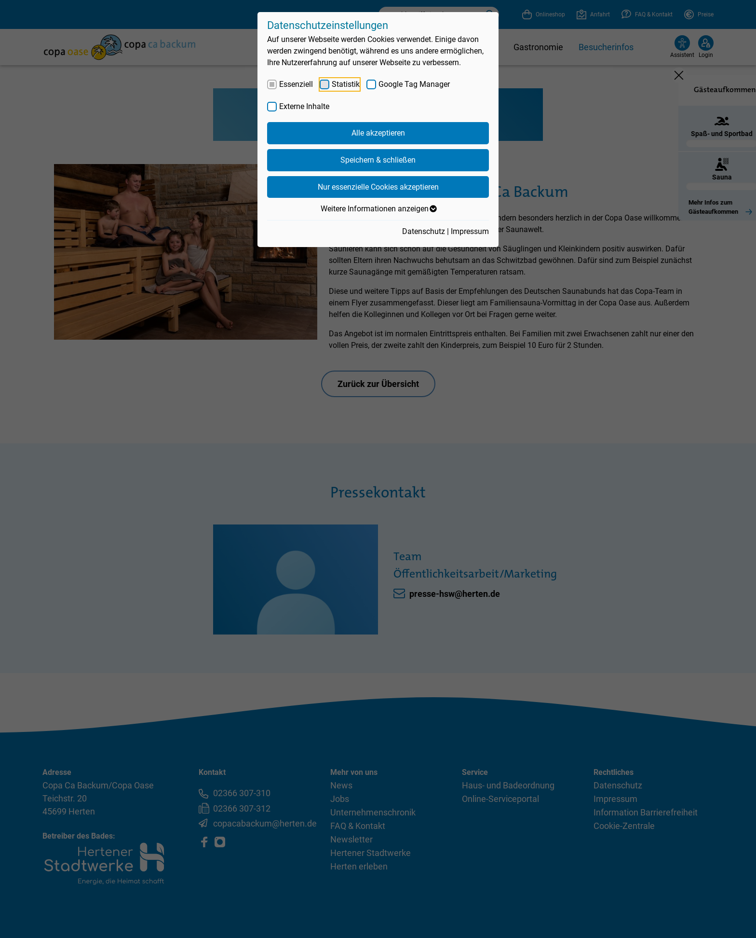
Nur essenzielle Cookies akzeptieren (378, 187)
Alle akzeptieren (378, 133)
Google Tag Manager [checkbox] (414, 84)
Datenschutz (423, 231)
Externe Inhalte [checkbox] (304, 106)
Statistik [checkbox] (346, 84)
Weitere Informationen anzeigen (378, 209)
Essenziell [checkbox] (296, 84)
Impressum (470, 231)
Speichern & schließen (378, 160)
